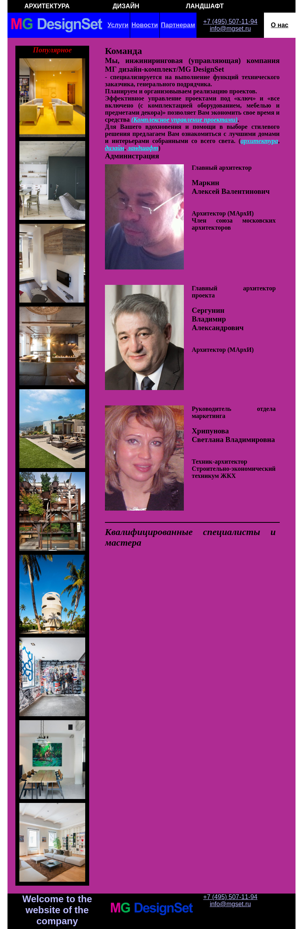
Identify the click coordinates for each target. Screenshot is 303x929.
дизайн (114, 148)
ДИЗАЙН (125, 6)
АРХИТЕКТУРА (47, 6)
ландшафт (142, 148)
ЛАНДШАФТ (205, 6)
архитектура (259, 140)
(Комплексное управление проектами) (184, 119)
